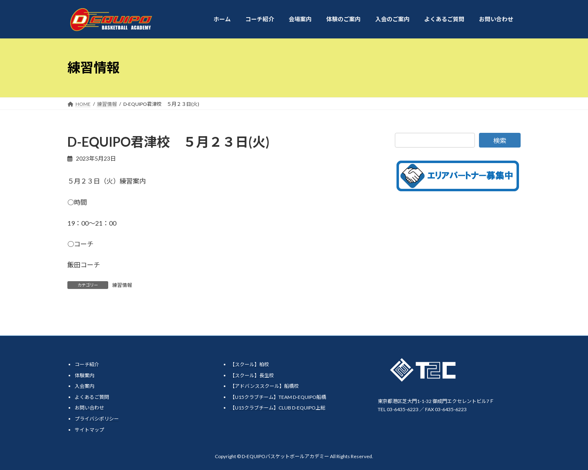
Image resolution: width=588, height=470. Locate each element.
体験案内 (84, 375)
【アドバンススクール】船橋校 (264, 386)
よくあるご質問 (92, 397)
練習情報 (122, 285)
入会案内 (84, 386)
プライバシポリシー (97, 418)
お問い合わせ (89, 408)
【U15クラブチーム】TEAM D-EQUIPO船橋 (278, 397)
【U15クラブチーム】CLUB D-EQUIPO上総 (277, 408)
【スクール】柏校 (249, 364)
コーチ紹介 (87, 364)
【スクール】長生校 (252, 375)
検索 (499, 140)
